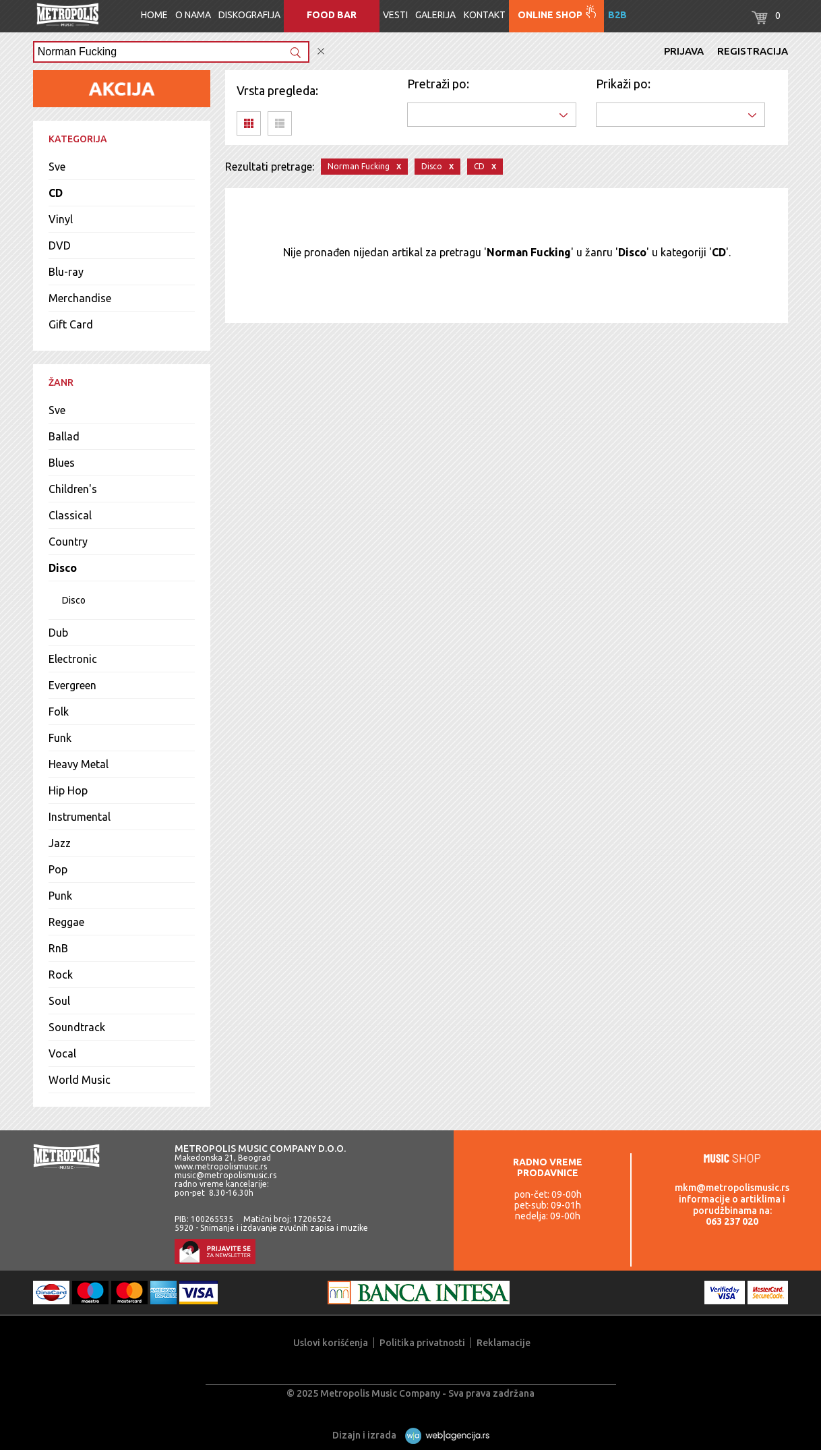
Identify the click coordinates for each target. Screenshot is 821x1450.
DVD (60, 245)
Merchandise (80, 298)
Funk (60, 738)
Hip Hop (68, 790)
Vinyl (61, 219)
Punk (60, 896)
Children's (73, 489)
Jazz (60, 843)
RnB (58, 948)
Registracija (752, 51)
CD (56, 193)
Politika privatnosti (422, 1342)
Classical (70, 515)
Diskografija (249, 14)
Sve (57, 167)
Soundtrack (77, 1027)
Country (68, 541)
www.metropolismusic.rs (221, 1166)
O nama (193, 14)
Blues (62, 463)
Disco (63, 568)
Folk (59, 711)
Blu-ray (66, 272)
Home (154, 14)
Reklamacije (503, 1342)
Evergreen (72, 685)
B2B (617, 14)
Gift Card (71, 324)
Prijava (684, 51)
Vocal (62, 1053)
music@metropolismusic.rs (225, 1175)
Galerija (435, 14)
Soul (59, 1001)
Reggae (66, 922)
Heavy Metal (79, 764)
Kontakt (485, 14)
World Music (80, 1080)
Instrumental (80, 817)
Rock (61, 974)
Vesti (395, 14)
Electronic (73, 659)
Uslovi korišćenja (330, 1342)
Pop (58, 869)
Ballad (64, 436)
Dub (58, 633)
